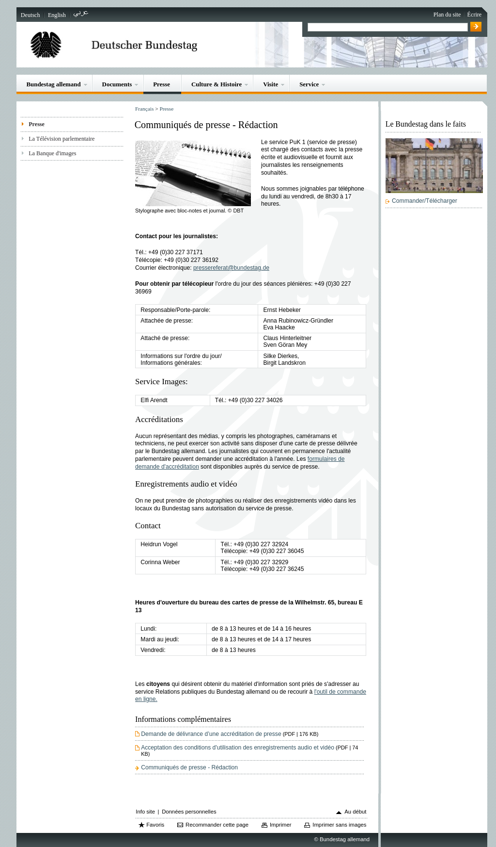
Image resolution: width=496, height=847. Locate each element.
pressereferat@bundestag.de (231, 267)
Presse (161, 84)
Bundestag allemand (53, 84)
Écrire (474, 14)
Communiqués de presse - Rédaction (189, 767)
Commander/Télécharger (424, 200)
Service (309, 84)
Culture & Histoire (216, 84)
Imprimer (281, 825)
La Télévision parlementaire (61, 138)
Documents (117, 84)
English (57, 15)
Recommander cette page (217, 825)
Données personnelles (189, 811)
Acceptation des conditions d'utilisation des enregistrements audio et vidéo (249, 750)
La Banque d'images (52, 153)
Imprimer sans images (339, 825)
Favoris (155, 825)
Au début (355, 811)
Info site (145, 811)
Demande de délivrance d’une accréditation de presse (229, 734)
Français (144, 109)
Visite (270, 84)
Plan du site (447, 14)
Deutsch (30, 15)
